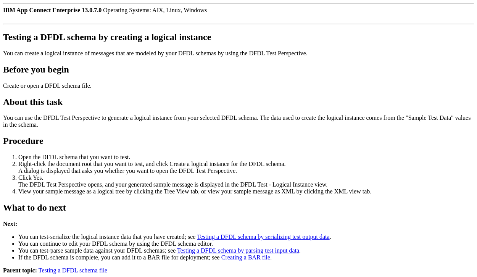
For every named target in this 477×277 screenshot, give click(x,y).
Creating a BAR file (245, 257)
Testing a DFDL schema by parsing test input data (238, 250)
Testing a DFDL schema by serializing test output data (263, 237)
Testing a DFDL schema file (73, 270)
